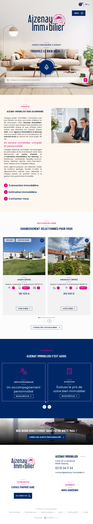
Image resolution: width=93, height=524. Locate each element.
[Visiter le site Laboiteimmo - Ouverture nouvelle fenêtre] (51, 517)
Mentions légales (47, 512)
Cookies (85, 512)
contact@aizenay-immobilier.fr (70, 472)
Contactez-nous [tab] (19, 198)
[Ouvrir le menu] (78, 13)
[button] (49, 321)
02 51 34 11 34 (64, 468)
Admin (60, 512)
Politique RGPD (73, 512)
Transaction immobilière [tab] (24, 185)
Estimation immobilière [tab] (23, 192)
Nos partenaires (30, 512)
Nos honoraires (14, 512)
